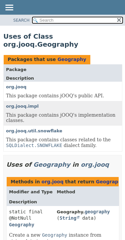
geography (97, 211)
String (68, 218)
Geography (71, 59)
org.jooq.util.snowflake (34, 130)
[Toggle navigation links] (9, 8)
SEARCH (21, 20)
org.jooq (16, 86)
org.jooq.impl (22, 106)
